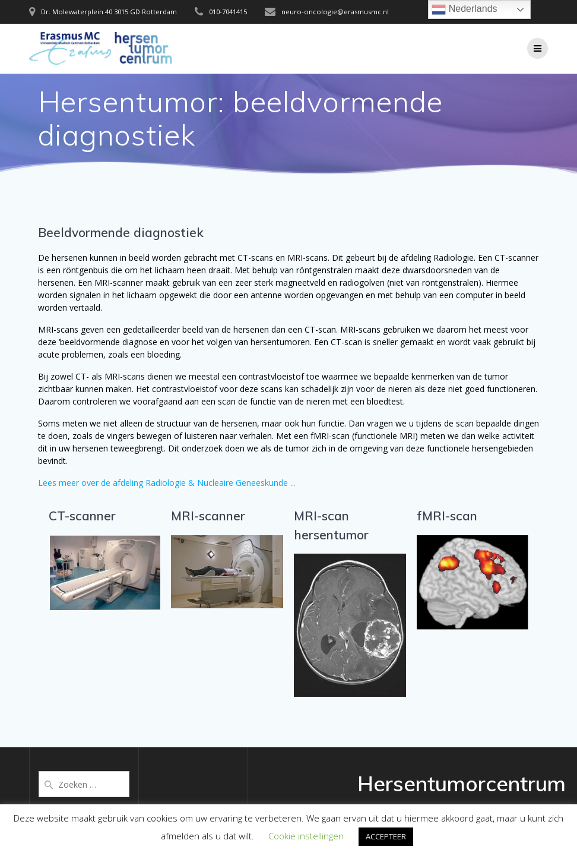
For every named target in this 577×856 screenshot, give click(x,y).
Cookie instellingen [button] (306, 836)
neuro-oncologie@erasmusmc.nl (335, 11)
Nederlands (464, 9)
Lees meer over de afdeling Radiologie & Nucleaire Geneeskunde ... (167, 482)
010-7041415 (228, 11)
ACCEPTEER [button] (386, 836)
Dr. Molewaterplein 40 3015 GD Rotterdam (109, 11)
